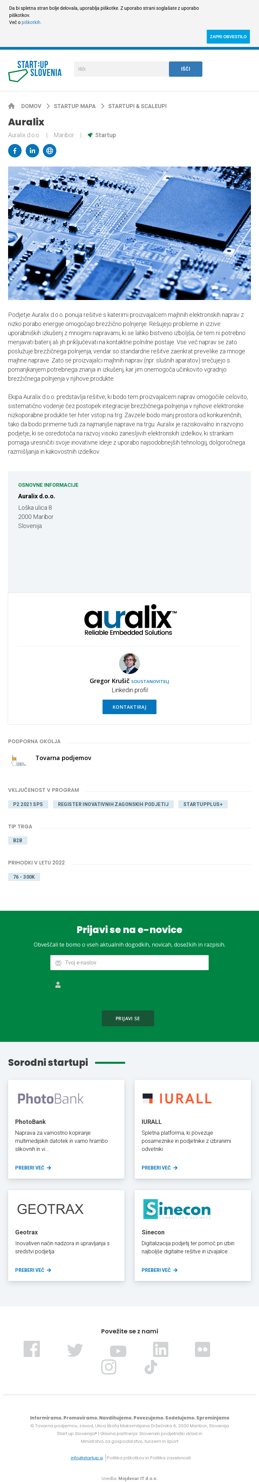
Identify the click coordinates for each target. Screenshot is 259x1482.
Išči (186, 69)
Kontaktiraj (130, 707)
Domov (31, 106)
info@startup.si (87, 1458)
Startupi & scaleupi (137, 106)
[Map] (188, 532)
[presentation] (129, 990)
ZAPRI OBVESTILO (228, 36)
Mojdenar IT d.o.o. (137, 1478)
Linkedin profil (130, 690)
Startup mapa (75, 106)
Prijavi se (128, 1018)
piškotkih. (32, 22)
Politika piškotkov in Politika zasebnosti (149, 1458)
